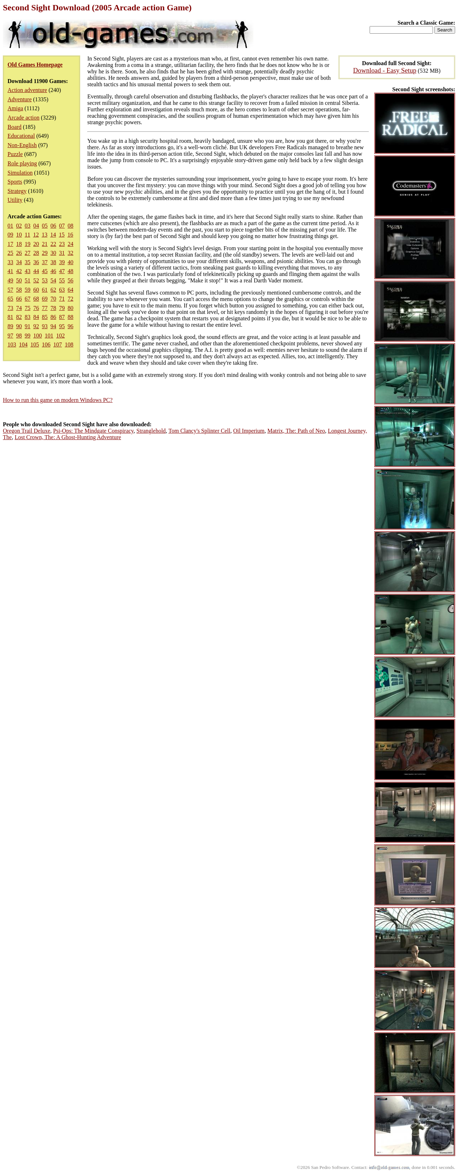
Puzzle (15, 154)
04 (36, 226)
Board (14, 127)
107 (57, 344)
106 (46, 344)
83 (27, 317)
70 (53, 299)
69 (45, 299)
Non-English (22, 145)
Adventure (20, 99)
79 (62, 308)
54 (53, 280)
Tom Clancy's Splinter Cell (199, 431)
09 (10, 235)
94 (53, 326)
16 (70, 235)
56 (70, 280)
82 (19, 317)
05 (45, 226)
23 (62, 244)
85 (45, 317)
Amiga (15, 108)
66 (19, 299)
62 (53, 290)
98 (19, 335)
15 (61, 235)
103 (12, 344)
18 (19, 244)
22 (53, 244)
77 (45, 308)
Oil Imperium (249, 431)
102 (60, 335)
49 (10, 280)
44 (36, 271)
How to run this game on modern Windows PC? (58, 400)
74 (19, 308)
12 (36, 235)
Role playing (22, 163)
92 (36, 326)
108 (69, 344)
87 (62, 317)
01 (10, 226)
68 (36, 299)
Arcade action (23, 118)
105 (34, 344)
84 (36, 317)
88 (70, 317)
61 (45, 290)
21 (45, 244)
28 (36, 253)
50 (19, 280)
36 (36, 262)
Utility (15, 200)
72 (70, 299)
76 (36, 308)
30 (53, 253)
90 (19, 326)
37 (45, 262)
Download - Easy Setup (384, 70)
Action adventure (27, 90)
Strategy (17, 191)
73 (10, 308)
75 (27, 308)
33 (10, 262)
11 (27, 235)
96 (70, 326)
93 (45, 326)
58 (19, 290)
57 (10, 290)
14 (53, 235)
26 (19, 253)
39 (62, 262)
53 (45, 280)
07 (62, 226)
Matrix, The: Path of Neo (296, 431)
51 (27, 280)
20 (36, 244)
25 (10, 253)
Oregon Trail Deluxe (26, 431)
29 (45, 253)
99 (27, 335)
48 (70, 271)
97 (10, 335)
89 (10, 326)
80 (70, 308)
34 (19, 262)
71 (62, 299)
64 (70, 290)
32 (70, 253)
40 (70, 262)
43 (27, 271)
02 (19, 226)
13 (44, 235)
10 (19, 235)
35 (27, 262)
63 (62, 290)
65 (10, 299)
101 (49, 335)
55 (62, 280)
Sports (15, 182)
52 (36, 280)
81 (10, 317)
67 (27, 299)
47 (62, 271)
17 (10, 244)
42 (19, 271)
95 (62, 326)
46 (53, 271)
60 (36, 290)
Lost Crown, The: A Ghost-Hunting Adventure (68, 437)
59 (27, 290)
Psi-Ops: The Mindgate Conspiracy (93, 431)
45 (45, 271)
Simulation (20, 173)
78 (53, 308)
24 (70, 244)
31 (62, 253)
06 (53, 226)
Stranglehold (151, 431)
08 (70, 226)
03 (27, 226)
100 (37, 335)
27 (27, 253)
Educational (21, 136)
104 (23, 344)
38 (53, 262)
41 (10, 271)
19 (27, 244)
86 (53, 317)
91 (27, 326)
